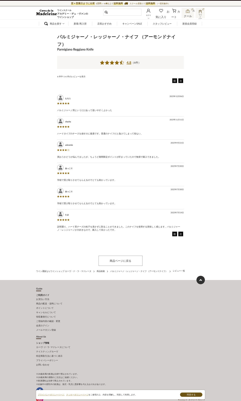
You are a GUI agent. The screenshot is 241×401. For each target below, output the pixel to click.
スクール (188, 16)
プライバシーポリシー (47, 352)
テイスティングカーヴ (47, 344)
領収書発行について (46, 313)
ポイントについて (45, 305)
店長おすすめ (104, 23)
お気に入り (165, 16)
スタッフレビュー (162, 23)
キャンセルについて (46, 309)
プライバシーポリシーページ (51, 394)
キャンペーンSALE (132, 23)
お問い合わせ (42, 355)
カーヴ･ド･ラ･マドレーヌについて (53, 340)
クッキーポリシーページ (77, 394)
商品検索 (101, 271)
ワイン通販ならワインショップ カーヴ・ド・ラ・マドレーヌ (47, 13)
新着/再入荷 (80, 23)
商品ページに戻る (120, 260)
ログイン (154, 16)
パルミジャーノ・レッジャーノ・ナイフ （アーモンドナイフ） (138, 271)
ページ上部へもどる (200, 279)
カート (176, 16)
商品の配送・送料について (49, 301)
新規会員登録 (189, 23)
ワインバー (199, 15)
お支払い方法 (42, 298)
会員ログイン (42, 320)
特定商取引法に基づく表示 (49, 348)
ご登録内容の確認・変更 (48, 316)
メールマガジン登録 (46, 324)
